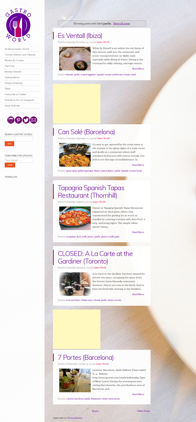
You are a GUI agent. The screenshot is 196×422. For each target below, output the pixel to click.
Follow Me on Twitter (15, 94)
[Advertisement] (76, 103)
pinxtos (104, 236)
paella (77, 74)
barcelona (78, 398)
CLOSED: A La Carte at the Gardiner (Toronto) (95, 257)
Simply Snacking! (13, 83)
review (110, 300)
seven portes (114, 398)
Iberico (97, 170)
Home (95, 410)
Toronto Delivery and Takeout (20, 54)
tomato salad (130, 74)
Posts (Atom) (75, 417)
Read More (138, 68)
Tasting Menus (12, 77)
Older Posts (143, 410)
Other (7, 88)
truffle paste (114, 236)
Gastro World (103, 42)
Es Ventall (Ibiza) (80, 35)
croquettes (71, 236)
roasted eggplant (88, 74)
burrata (69, 74)
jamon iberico (107, 170)
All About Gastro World (17, 49)
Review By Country (14, 60)
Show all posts (121, 23)
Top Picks (10, 66)
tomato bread (135, 170)
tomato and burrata (114, 74)
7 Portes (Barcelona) (86, 357)
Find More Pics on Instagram (19, 100)
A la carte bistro (73, 300)
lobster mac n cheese (90, 300)
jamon (91, 236)
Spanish (100, 74)
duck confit (82, 236)
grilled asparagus (85, 170)
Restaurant (96, 398)
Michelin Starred (13, 71)
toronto (118, 300)
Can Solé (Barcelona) (86, 132)
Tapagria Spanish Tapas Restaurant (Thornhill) (91, 191)
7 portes (69, 398)
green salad (71, 170)
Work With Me (12, 105)
